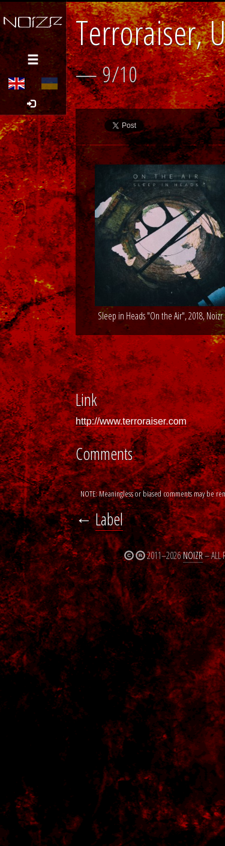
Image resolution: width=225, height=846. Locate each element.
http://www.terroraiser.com (131, 421)
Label (109, 519)
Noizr (193, 555)
